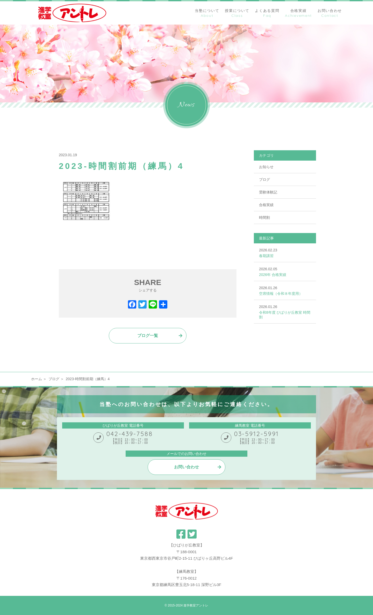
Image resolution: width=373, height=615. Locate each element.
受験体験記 (268, 192)
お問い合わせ (186, 467)
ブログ (264, 179)
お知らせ (266, 167)
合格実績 (266, 205)
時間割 (264, 217)
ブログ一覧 (147, 335)
